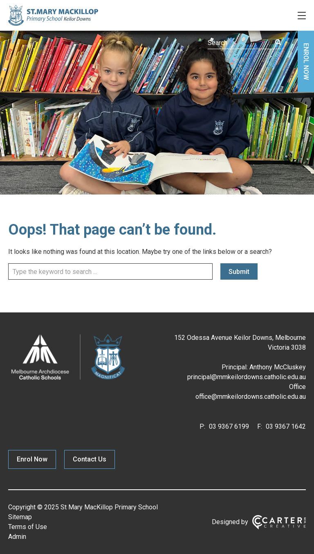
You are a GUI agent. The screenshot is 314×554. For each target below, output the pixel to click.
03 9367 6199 (228, 426)
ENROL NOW (306, 61)
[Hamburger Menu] (302, 15)
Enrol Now (32, 459)
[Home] (67, 380)
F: (259, 426)
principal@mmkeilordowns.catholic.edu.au (246, 377)
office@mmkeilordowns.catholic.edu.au (250, 396)
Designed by (230, 522)
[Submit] (278, 42)
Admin (17, 536)
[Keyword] (244, 43)
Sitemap (20, 517)
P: (202, 426)
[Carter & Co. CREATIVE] (279, 522)
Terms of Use (27, 527)
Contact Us (89, 459)
